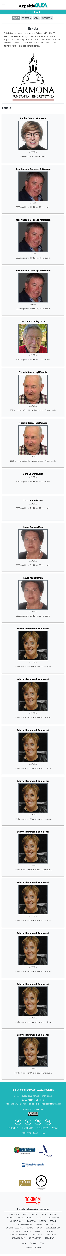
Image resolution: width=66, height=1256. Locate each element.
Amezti (53, 1214)
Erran (53, 1221)
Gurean (33, 1243)
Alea (44, 1214)
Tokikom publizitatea (33, 1248)
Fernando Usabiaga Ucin (33, 321)
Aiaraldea (14, 1214)
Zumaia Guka (35, 1238)
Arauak (55, 1128)
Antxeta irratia (25, 1218)
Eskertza (26, 18)
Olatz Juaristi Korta (33, 473)
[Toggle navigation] (3, 5)
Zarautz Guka (18, 1238)
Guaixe (30, 1228)
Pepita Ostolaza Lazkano (33, 118)
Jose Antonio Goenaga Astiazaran (33, 169)
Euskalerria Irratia (22, 1224)
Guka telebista (53, 1228)
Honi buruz (13, 1128)
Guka (39, 1228)
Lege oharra (27, 1128)
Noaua (50, 1231)
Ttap (42, 1243)
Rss (43, 1133)
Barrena (31, 1221)
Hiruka (16, 1231)
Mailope (39, 1231)
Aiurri (35, 1214)
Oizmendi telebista (19, 1235)
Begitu (42, 1221)
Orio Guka (37, 1235)
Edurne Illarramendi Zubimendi (33, 628)
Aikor (25, 1214)
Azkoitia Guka (16, 1221)
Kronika (27, 1231)
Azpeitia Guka (52, 1218)
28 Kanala (49, 1238)
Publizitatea (42, 1128)
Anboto (10, 1218)
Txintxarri (51, 1235)
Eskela (16, 18)
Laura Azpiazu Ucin (33, 526)
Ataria (40, 1218)
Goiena (49, 1224)
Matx (24, 1243)
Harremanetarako (29, 1133)
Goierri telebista (14, 1228)
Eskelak (33, 12)
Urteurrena (47, 18)
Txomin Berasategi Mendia (33, 372)
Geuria (39, 1224)
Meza (36, 18)
